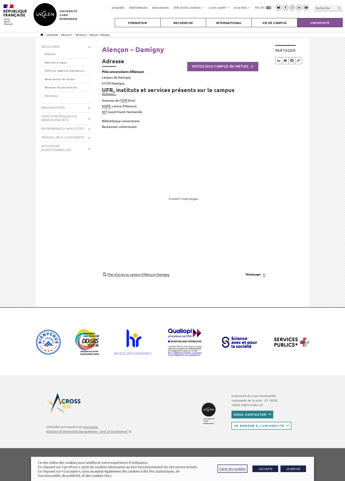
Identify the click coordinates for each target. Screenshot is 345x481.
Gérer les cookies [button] (232, 468)
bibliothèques (138, 7)
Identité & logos (56, 62)
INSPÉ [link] (106, 106)
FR (256, 7)
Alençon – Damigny (99, 34)
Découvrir (50, 46)
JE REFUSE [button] (293, 469)
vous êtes (242, 7)
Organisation (53, 107)
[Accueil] (42, 34)
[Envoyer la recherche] (339, 8)
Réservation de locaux (60, 79)
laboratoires (160, 7)
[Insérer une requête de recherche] (328, 8)
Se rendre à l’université (259, 426)
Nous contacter (250, 414)
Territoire (51, 96)
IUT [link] (104, 112)
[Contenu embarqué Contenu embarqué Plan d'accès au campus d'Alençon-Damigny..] (184, 200)
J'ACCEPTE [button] (265, 469)
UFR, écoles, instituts (189, 7)
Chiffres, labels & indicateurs (64, 70)
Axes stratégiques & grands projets (59, 118)
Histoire (50, 54)
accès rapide (219, 7)
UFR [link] (107, 89)
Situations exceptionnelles (56, 148)
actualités (118, 7)
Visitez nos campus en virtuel (220, 66)
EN (262, 7)
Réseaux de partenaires (61, 87)
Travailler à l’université (63, 137)
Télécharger (253, 274)
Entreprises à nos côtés (62, 128)
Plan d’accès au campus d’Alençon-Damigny (138, 274)
